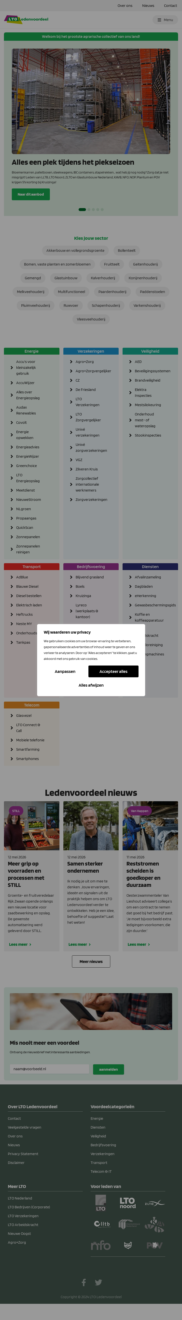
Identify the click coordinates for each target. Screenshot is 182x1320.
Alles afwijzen (114, 671)
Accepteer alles (91, 685)
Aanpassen (66, 671)
